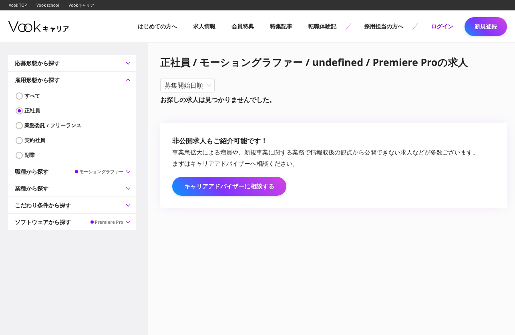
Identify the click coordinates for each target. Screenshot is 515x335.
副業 (29, 154)
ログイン (442, 26)
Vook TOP (18, 5)
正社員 (32, 110)
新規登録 (486, 26)
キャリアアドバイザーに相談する (229, 186)
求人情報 (204, 26)
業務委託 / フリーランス (52, 125)
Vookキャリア (81, 5)
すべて (32, 95)
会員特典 (242, 26)
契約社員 (34, 140)
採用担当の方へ (383, 26)
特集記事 (281, 26)
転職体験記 (322, 26)
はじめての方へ (157, 26)
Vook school (47, 5)
